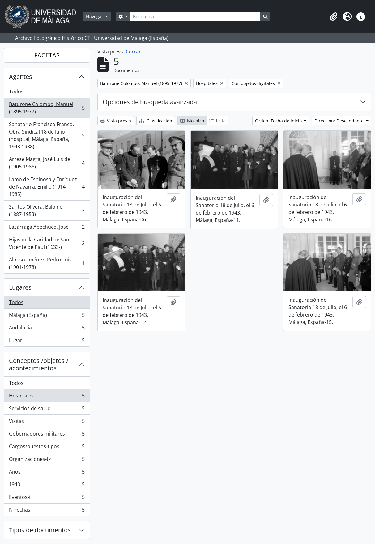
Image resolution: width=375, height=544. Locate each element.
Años (47, 473)
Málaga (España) (47, 316)
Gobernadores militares (47, 435)
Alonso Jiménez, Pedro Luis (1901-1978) (47, 263)
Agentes (20, 76)
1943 (47, 486)
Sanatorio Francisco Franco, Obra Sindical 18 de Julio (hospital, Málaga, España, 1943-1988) (47, 135)
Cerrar (133, 51)
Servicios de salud (47, 410)
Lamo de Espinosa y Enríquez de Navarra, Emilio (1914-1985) (47, 187)
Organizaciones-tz (47, 460)
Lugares (20, 287)
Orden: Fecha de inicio (279, 121)
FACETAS (47, 55)
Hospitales (47, 397)
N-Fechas (47, 511)
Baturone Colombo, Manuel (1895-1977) (47, 108)
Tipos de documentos (40, 530)
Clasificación (155, 121)
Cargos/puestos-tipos (47, 448)
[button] (333, 16)
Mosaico (192, 121)
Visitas (47, 422)
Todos (16, 91)
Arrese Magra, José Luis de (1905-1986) (47, 163)
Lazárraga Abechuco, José (47, 228)
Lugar (47, 341)
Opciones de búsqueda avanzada (150, 102)
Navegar (95, 16)
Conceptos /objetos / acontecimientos (38, 364)
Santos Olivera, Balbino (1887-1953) (47, 210)
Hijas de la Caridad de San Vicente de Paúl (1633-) (47, 243)
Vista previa (115, 121)
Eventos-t (47, 498)
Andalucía (47, 329)
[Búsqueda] (195, 16)
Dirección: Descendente (339, 121)
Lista (217, 121)
